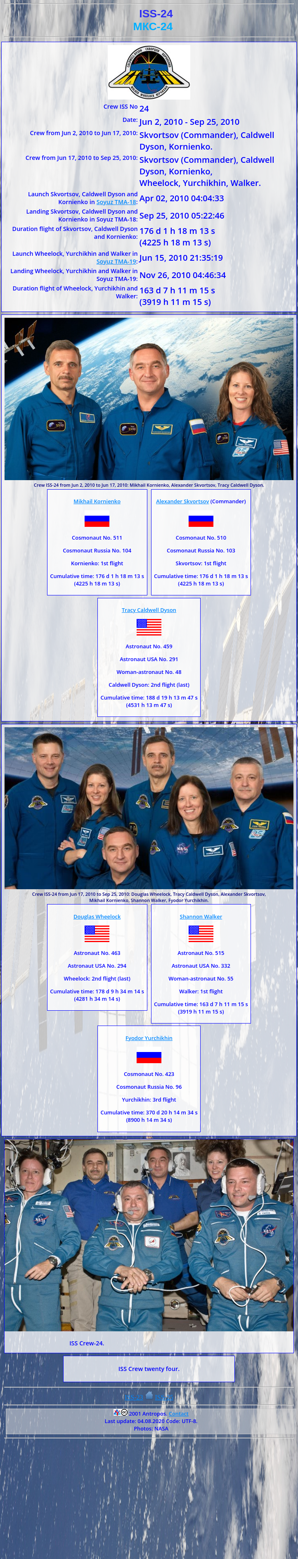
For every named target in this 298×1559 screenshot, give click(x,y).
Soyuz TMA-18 (116, 202)
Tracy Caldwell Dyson (149, 610)
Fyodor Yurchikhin (149, 1038)
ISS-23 (134, 1397)
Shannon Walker (201, 916)
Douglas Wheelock (97, 916)
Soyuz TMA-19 (116, 261)
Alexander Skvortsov (182, 501)
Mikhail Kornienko (97, 501)
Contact (179, 1413)
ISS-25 (164, 1397)
